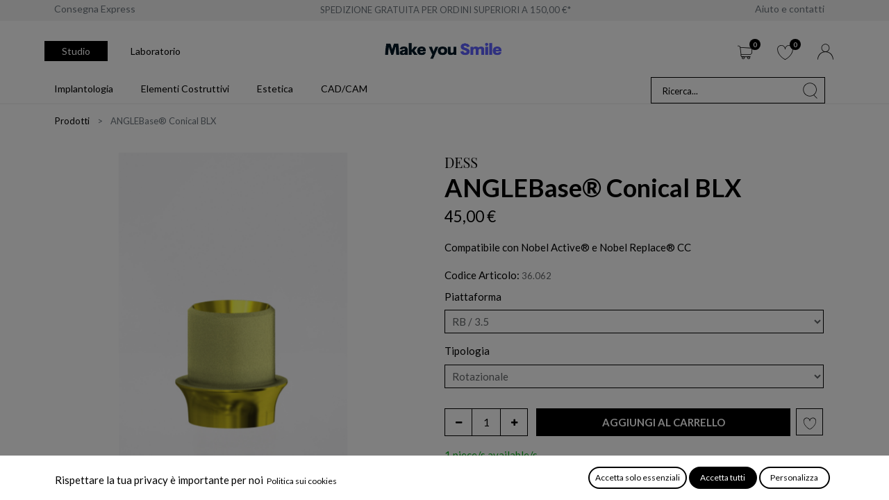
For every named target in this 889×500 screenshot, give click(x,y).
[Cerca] (810, 90)
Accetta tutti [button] (722, 477)
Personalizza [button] (794, 477)
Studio (76, 51)
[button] (663, 423)
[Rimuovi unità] (458, 422)
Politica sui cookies (302, 481)
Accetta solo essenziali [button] (637, 477)
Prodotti (72, 120)
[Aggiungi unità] (514, 422)
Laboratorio (156, 51)
